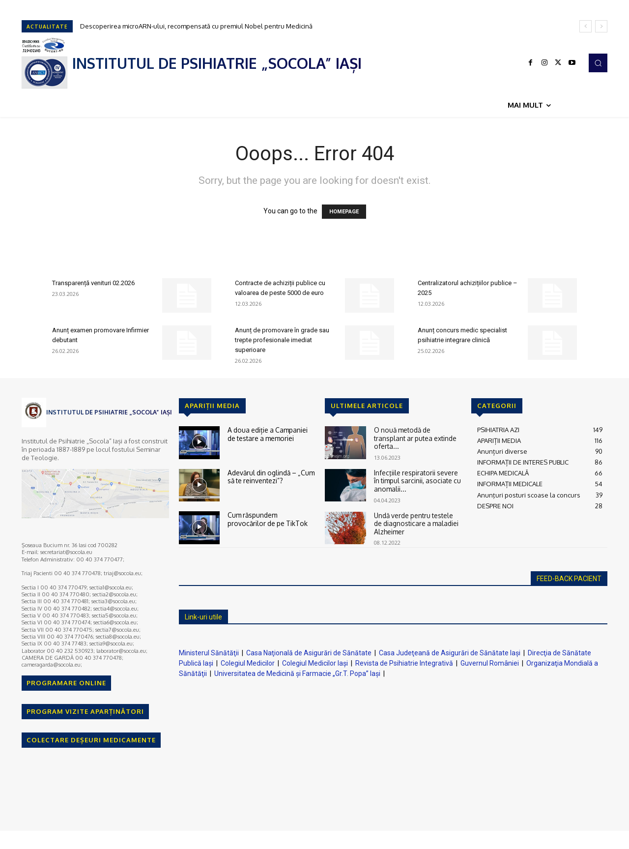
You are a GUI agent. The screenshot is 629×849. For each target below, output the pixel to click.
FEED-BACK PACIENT (569, 579)
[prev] (585, 26)
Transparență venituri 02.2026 (93, 283)
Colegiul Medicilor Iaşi (315, 663)
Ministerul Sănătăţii (209, 653)
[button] (598, 63)
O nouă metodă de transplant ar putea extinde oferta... (417, 433)
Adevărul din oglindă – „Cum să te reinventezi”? (270, 476)
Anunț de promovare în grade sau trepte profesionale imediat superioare (282, 339)
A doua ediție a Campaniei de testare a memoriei (271, 433)
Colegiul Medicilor (248, 663)
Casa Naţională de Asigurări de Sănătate (309, 653)
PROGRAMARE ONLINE (66, 683)
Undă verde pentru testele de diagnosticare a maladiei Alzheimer (414, 522)
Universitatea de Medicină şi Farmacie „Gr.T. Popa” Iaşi (297, 673)
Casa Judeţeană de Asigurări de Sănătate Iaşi (449, 653)
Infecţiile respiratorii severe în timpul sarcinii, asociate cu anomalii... (415, 480)
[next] (601, 26)
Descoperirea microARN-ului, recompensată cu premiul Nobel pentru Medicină (196, 26)
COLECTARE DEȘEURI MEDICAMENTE (91, 740)
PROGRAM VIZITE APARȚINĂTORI (85, 711)
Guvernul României (489, 663)
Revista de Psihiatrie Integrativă (404, 663)
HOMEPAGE (344, 211)
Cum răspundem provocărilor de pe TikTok (271, 519)
